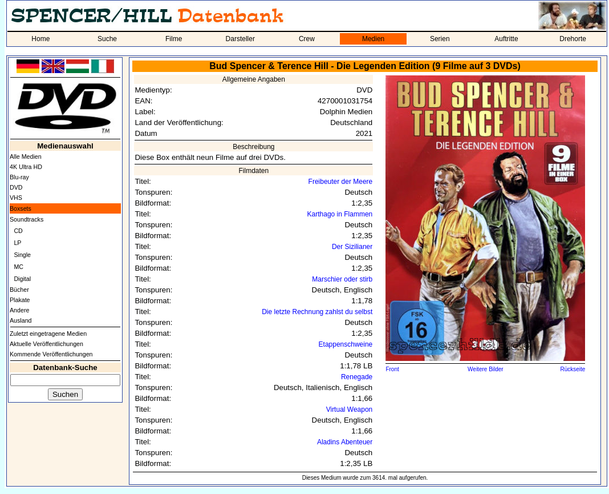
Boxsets (20, 208)
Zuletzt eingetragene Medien (48, 333)
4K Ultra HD (26, 166)
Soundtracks (26, 219)
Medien (373, 39)
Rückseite (573, 369)
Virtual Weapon (349, 409)
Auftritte (506, 39)
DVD (16, 187)
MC (18, 266)
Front (392, 369)
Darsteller (240, 39)
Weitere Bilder (486, 369)
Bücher (19, 289)
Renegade (356, 377)
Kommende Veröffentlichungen (51, 354)
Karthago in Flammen (340, 214)
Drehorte (572, 39)
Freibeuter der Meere (340, 182)
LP (17, 242)
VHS (16, 197)
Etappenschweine (346, 344)
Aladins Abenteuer (344, 442)
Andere (19, 310)
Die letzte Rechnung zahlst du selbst (317, 312)
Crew (307, 39)
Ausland (21, 320)
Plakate (20, 299)
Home (40, 39)
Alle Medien (26, 156)
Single (22, 254)
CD (18, 230)
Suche (107, 39)
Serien (440, 39)
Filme (173, 39)
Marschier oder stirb (342, 279)
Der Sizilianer (352, 247)
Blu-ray (19, 177)
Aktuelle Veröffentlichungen (46, 343)
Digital (22, 278)
